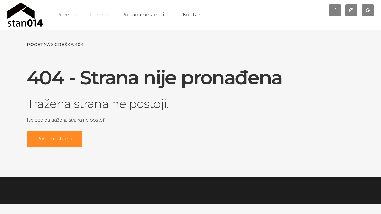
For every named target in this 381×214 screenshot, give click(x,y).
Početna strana (54, 138)
